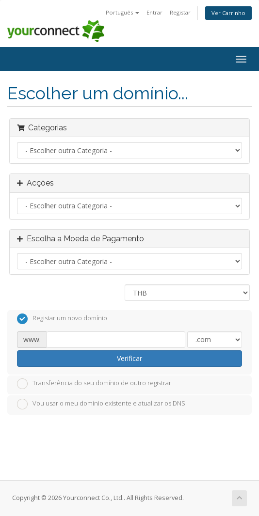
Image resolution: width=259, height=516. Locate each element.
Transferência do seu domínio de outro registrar (94, 383)
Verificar (129, 358)
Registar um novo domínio (62, 318)
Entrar (154, 12)
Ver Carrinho (228, 12)
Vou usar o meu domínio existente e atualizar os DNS (101, 404)
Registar (180, 12)
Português (122, 12)
